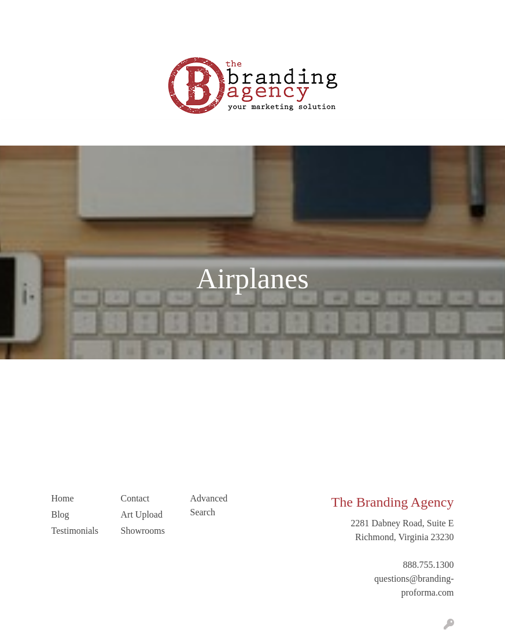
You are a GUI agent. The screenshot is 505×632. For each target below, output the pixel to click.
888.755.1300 (428, 565)
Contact (75, 38)
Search (426, 12)
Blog (130, 12)
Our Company (68, 12)
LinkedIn (115, 38)
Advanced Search (209, 505)
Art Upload (32, 38)
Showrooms (143, 531)
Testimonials (171, 12)
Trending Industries (176, 38)
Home (22, 12)
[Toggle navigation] (18, 133)
